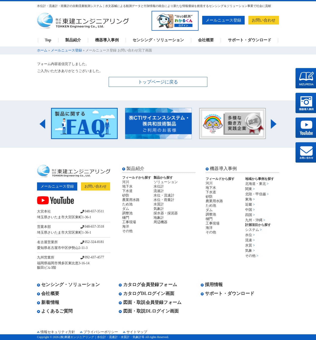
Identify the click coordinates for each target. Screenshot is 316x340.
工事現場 (129, 222)
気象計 (159, 209)
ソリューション (166, 182)
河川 (125, 182)
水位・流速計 (164, 195)
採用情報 (212, 284)
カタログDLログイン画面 (146, 293)
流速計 (159, 191)
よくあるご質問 (55, 311)
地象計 (159, 217)
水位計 (159, 186)
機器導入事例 (107, 40)
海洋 (125, 226)
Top (48, 40)
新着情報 (48, 302)
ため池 (127, 204)
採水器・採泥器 (166, 213)
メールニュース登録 (223, 20)
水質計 (159, 204)
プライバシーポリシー (100, 332)
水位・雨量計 (164, 200)
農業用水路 (130, 200)
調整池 (127, 213)
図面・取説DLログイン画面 (149, 311)
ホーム (42, 50)
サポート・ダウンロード (249, 40)
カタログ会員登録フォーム (148, 284)
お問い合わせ (264, 20)
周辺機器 (160, 222)
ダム (125, 209)
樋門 (125, 217)
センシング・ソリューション (158, 40)
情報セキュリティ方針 (57, 332)
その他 (127, 231)
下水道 (127, 191)
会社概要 (206, 40)
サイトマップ (136, 332)
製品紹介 (73, 40)
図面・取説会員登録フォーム (150, 302)
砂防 (125, 195)
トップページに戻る (158, 81)
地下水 (127, 186)
